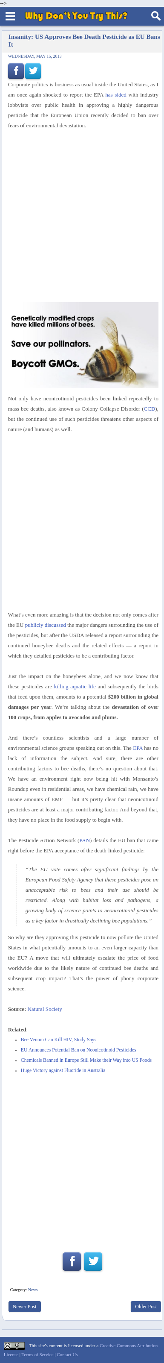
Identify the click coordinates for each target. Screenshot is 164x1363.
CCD (149, 408)
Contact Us (67, 1354)
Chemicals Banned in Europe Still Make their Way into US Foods (86, 1060)
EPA (138, 748)
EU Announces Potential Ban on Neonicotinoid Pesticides (78, 1050)
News (33, 1289)
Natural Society (44, 1009)
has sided (115, 94)
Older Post (146, 1307)
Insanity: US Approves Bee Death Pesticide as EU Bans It (84, 40)
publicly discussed (45, 625)
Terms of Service (38, 1354)
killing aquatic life (75, 686)
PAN (84, 840)
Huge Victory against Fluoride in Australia (63, 1070)
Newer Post (25, 1307)
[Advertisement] (82, 216)
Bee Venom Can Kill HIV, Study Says (58, 1040)
